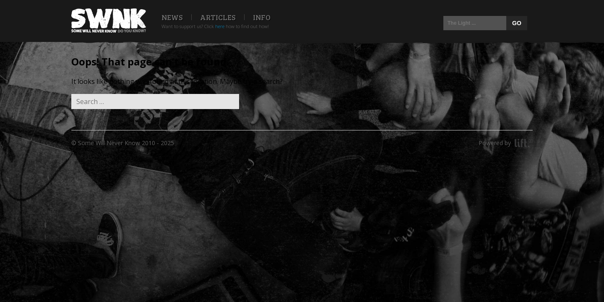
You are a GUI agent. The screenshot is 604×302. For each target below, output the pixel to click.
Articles (218, 17)
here (219, 26)
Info (262, 17)
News (172, 17)
